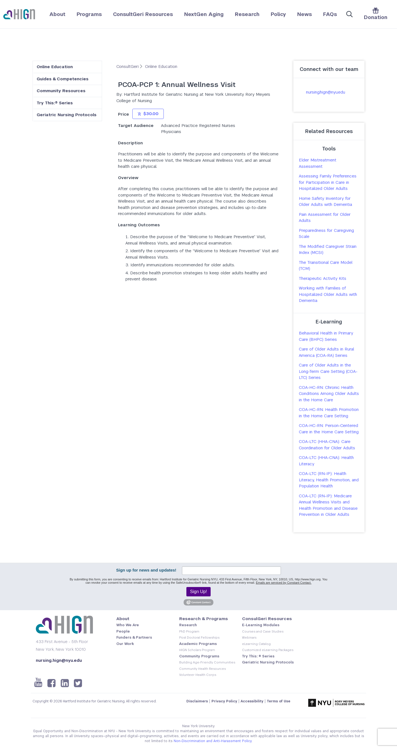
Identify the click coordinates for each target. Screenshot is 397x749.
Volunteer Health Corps (197, 675)
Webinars (249, 637)
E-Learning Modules (261, 625)
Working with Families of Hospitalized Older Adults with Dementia (328, 294)
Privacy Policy (224, 701)
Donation (375, 13)
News (304, 14)
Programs (89, 14)
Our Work (125, 643)
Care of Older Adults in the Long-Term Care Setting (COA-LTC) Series (328, 371)
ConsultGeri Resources (143, 14)
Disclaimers (197, 701)
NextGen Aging (204, 14)
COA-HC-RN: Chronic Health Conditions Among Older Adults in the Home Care (329, 393)
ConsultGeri (128, 66)
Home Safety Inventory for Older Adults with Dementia (325, 201)
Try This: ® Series (258, 656)
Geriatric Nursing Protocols (66, 114)
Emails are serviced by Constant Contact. (284, 582)
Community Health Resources (202, 669)
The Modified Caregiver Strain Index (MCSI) (327, 249)
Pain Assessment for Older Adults (325, 217)
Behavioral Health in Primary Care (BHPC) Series (326, 336)
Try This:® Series (55, 102)
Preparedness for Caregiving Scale (326, 233)
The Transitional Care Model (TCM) (325, 265)
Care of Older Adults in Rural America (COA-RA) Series (326, 352)
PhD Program (189, 631)
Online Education (55, 66)
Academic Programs (198, 643)
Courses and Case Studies (262, 631)
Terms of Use (278, 701)
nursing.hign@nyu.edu (325, 92)
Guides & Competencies (62, 78)
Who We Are (127, 625)
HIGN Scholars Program (197, 650)
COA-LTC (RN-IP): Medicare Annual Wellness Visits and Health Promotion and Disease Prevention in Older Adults (328, 505)
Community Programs (199, 656)
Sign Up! (198, 591)
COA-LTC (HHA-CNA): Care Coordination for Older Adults (327, 444)
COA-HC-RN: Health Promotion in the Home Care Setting (329, 412)
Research (247, 14)
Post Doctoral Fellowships (199, 637)
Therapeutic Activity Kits (322, 278)
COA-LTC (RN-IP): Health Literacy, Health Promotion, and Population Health (329, 479)
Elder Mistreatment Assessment (317, 163)
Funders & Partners (134, 637)
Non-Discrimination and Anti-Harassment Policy (213, 741)
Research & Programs (203, 618)
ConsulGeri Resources (267, 618)
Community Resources (61, 90)
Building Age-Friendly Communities (207, 662)
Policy (278, 14)
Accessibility (252, 701)
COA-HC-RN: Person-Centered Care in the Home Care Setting (329, 428)
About (57, 14)
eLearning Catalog (256, 644)
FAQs (330, 14)
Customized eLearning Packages (267, 650)
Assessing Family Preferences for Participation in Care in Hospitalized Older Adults (327, 182)
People (123, 631)
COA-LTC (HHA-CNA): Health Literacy (326, 460)
